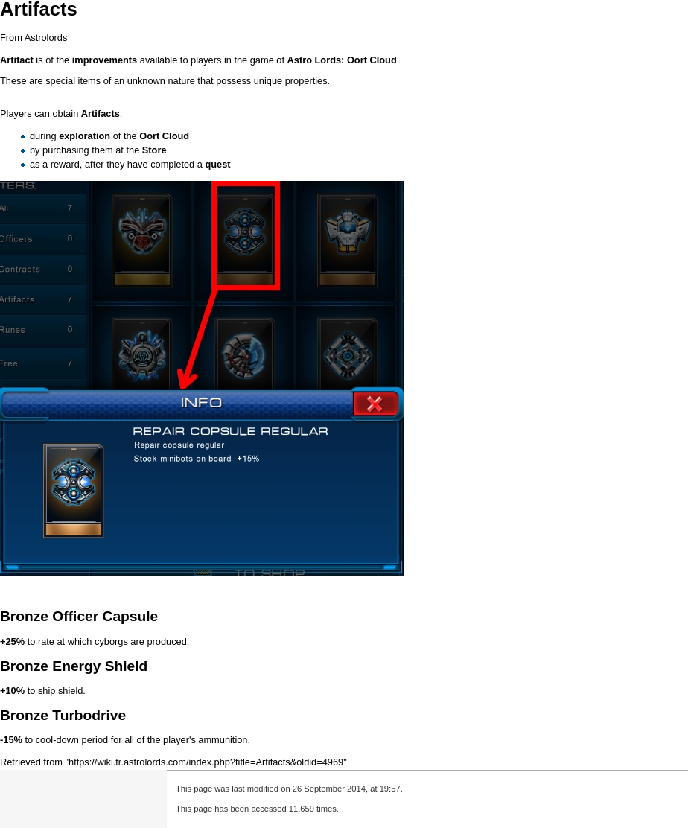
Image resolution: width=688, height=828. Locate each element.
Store (154, 150)
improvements (104, 60)
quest (217, 164)
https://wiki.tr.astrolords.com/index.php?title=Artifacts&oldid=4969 (206, 762)
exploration (84, 135)
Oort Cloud (372, 60)
